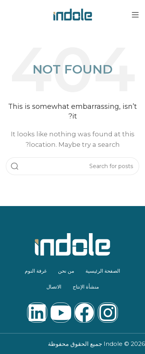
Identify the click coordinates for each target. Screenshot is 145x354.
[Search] (72, 166)
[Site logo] (72, 13)
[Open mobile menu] (135, 14)
